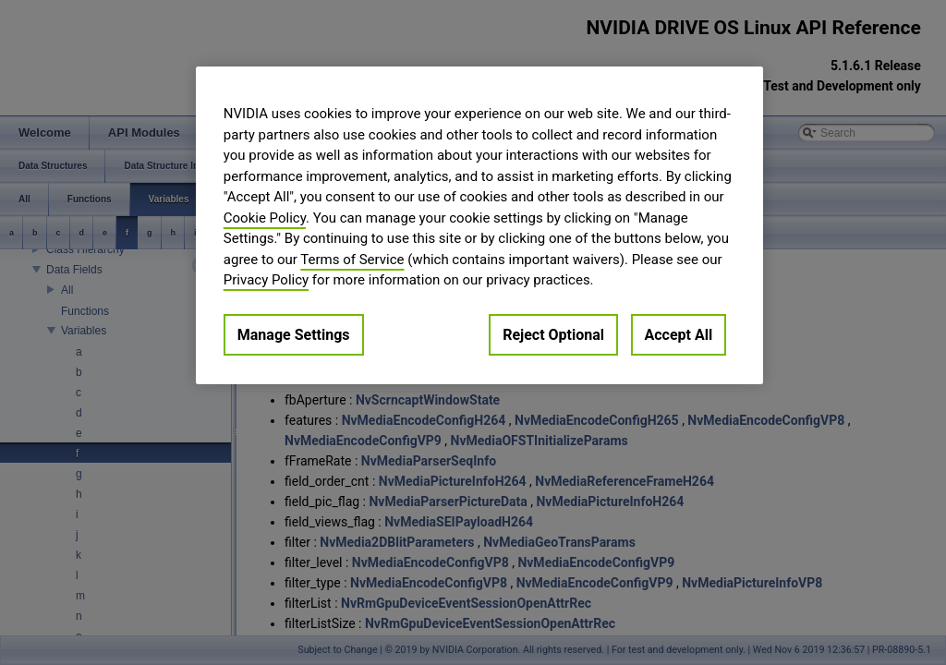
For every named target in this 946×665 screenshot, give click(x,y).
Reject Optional (553, 335)
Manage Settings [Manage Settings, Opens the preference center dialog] (293, 335)
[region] (479, 225)
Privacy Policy (266, 280)
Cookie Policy (265, 218)
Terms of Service (352, 259)
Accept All (679, 335)
